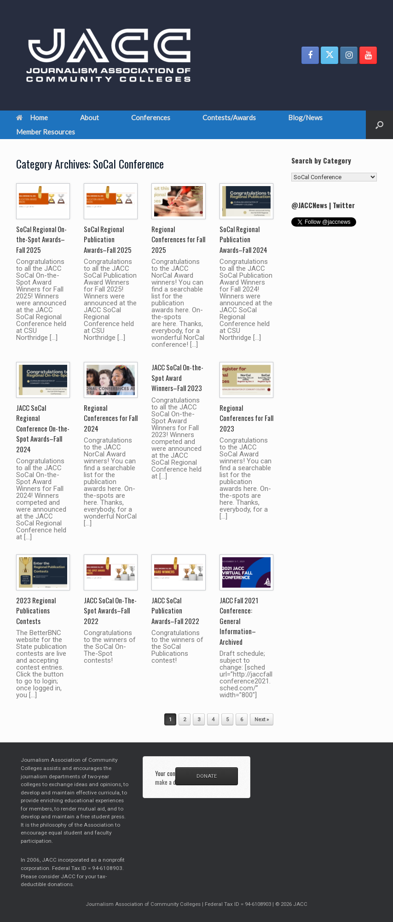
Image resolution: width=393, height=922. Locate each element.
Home (32, 117)
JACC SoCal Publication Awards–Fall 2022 (175, 610)
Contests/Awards (229, 117)
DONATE (206, 776)
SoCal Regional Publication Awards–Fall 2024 (243, 239)
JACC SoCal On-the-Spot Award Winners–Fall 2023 (177, 377)
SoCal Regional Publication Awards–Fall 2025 (108, 239)
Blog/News (305, 117)
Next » (261, 720)
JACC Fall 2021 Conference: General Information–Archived (239, 621)
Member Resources (45, 132)
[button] (379, 125)
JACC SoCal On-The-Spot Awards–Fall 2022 (110, 610)
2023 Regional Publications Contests (36, 610)
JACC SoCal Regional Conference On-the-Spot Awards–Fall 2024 (42, 428)
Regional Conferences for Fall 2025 (178, 239)
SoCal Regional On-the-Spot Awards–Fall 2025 (41, 239)
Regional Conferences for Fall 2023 (246, 418)
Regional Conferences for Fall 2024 (111, 418)
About (89, 117)
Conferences (150, 117)
